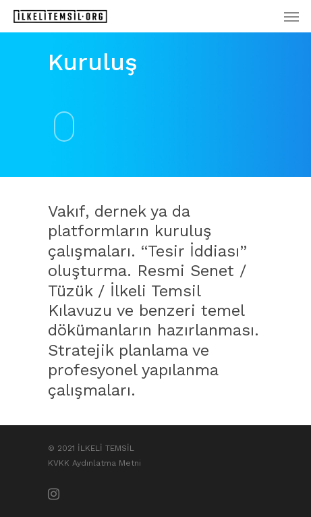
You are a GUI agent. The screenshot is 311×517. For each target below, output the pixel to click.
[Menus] (291, 16)
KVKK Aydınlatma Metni (94, 463)
